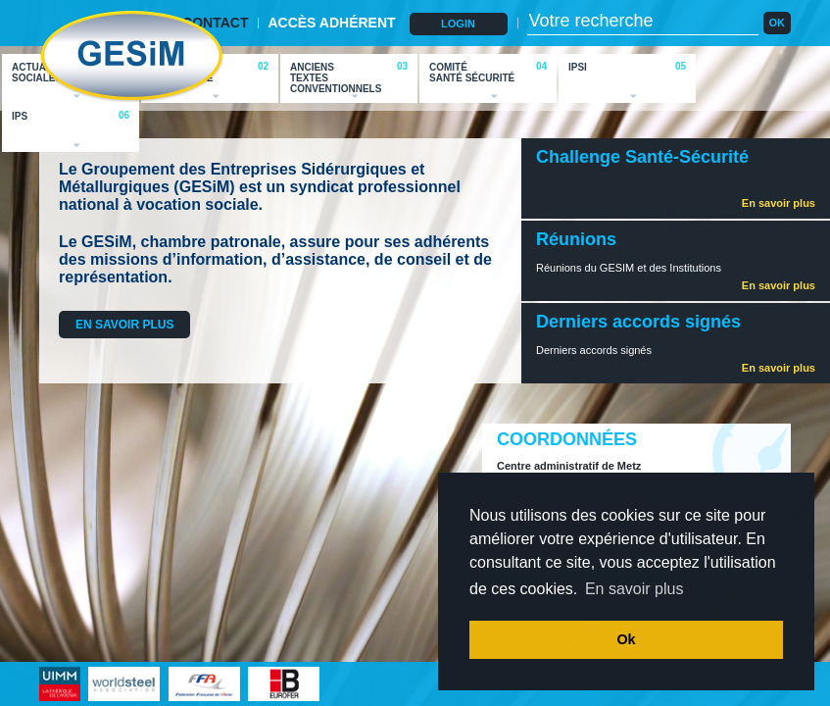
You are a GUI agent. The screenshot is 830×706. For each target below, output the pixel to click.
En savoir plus (778, 203)
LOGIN (458, 23)
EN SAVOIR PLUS (124, 324)
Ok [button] (625, 639)
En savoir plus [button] (634, 588)
